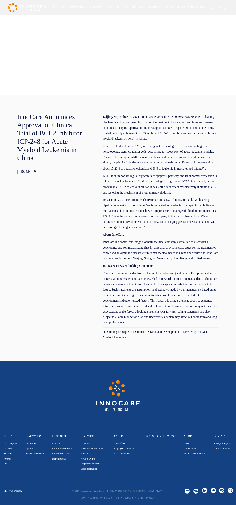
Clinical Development (62, 448)
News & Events (88, 458)
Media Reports (191, 448)
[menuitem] (59, 7)
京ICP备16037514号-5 (120, 491)
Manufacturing (59, 458)
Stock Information (89, 469)
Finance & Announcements (93, 448)
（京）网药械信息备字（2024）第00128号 (134, 497)
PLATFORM (59, 436)
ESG (6, 463)
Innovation (57, 443)
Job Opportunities (122, 453)
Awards (7, 458)
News (186, 443)
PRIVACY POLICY (13, 491)
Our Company (10, 443)
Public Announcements (194, 453)
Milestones (9, 453)
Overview (85, 443)
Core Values (119, 443)
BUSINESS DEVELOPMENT (159, 436)
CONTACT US (222, 436)
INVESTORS (88, 436)
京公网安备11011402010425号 (147, 491)
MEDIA (188, 436)
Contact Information (223, 448)
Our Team (8, 448)
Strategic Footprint (222, 443)
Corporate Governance (91, 463)
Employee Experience (124, 448)
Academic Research (35, 453)
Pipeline (29, 448)
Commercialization (61, 453)
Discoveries (31, 443)
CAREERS (120, 436)
